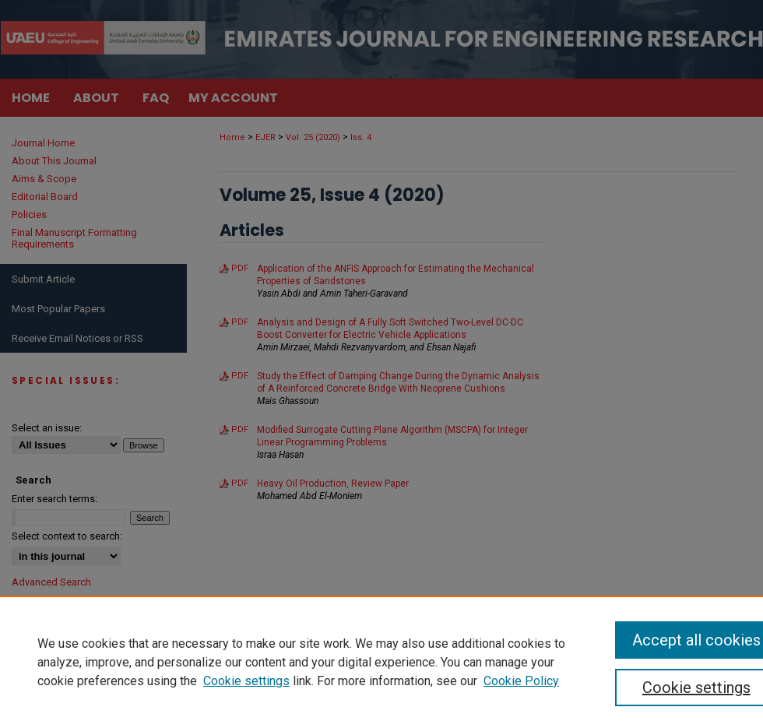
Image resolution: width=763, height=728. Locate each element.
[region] (381, 662)
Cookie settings (246, 680)
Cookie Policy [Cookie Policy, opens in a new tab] (521, 680)
